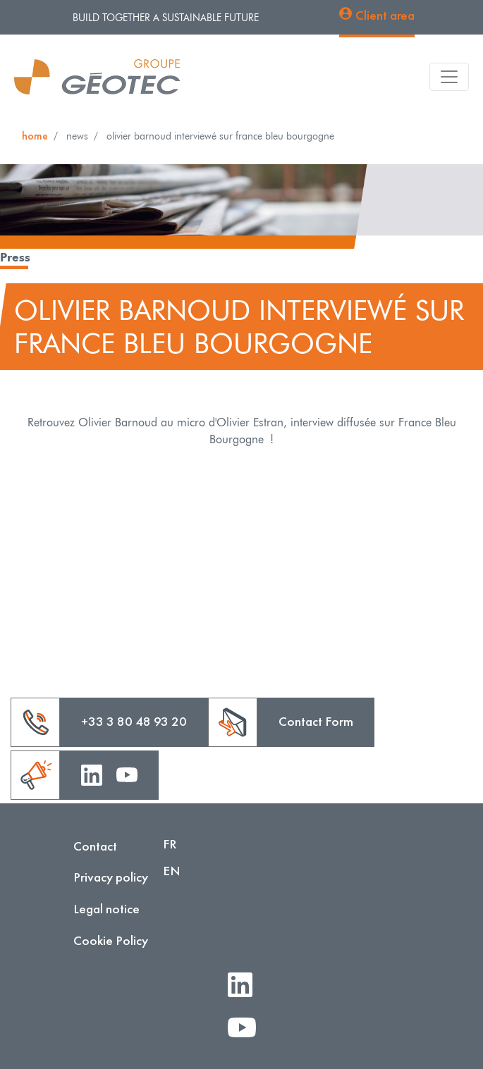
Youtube (126, 774)
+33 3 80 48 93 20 (134, 721)
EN (172, 870)
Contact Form (316, 721)
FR (170, 844)
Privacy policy (110, 877)
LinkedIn (245, 986)
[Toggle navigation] (449, 77)
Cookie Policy (110, 940)
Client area (385, 15)
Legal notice (106, 908)
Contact (95, 846)
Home (35, 135)
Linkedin (91, 774)
